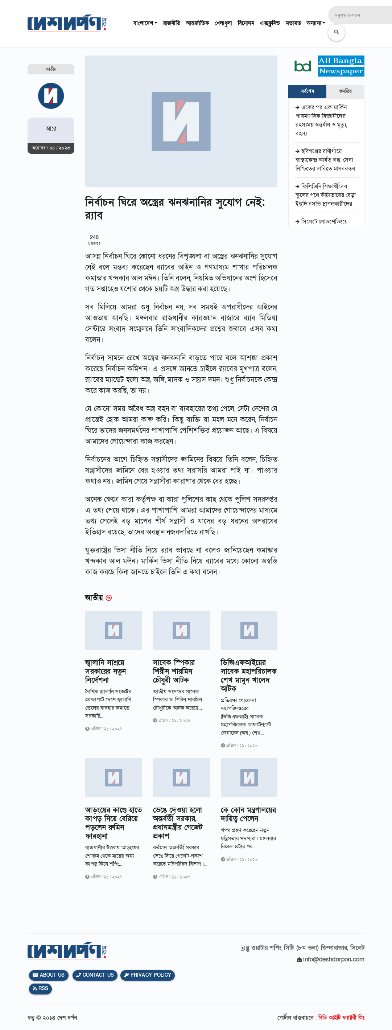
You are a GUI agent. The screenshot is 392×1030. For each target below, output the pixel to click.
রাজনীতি (171, 23)
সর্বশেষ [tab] (307, 91)
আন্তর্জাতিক (197, 23)
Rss (41, 988)
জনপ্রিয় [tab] (345, 91)
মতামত (293, 23)
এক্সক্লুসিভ (270, 23)
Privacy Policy (148, 975)
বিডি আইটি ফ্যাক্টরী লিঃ (341, 1017)
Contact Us (95, 975)
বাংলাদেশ (143, 23)
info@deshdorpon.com (334, 959)
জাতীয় (51, 69)
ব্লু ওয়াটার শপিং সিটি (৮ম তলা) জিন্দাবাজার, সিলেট (305, 948)
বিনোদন (246, 23)
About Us (49, 975)
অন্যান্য (314, 23)
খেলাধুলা (223, 23)
